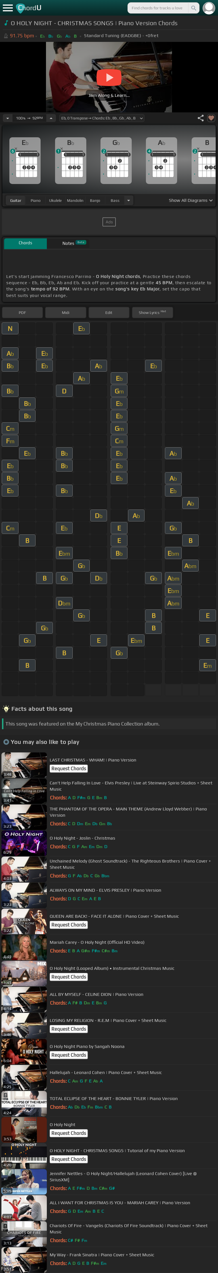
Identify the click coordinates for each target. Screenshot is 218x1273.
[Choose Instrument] (128, 200)
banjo (95, 200)
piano (36, 200)
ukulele (55, 200)
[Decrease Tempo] (7, 118)
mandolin (75, 200)
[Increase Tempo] (51, 118)
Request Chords (68, 768)
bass (115, 200)
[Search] (193, 8)
